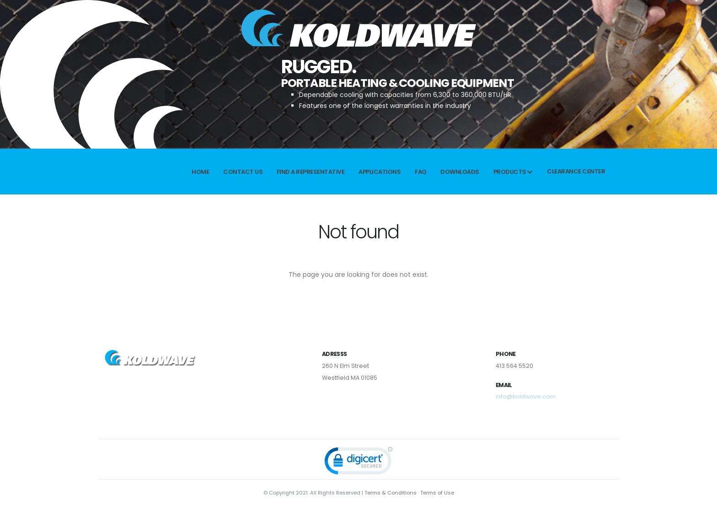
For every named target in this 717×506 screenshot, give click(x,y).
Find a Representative (311, 171)
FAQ (421, 171)
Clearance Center (576, 171)
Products (512, 171)
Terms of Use (437, 492)
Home (200, 171)
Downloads (459, 171)
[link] (358, 463)
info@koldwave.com (526, 396)
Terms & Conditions (390, 492)
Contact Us (242, 171)
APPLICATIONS (379, 171)
